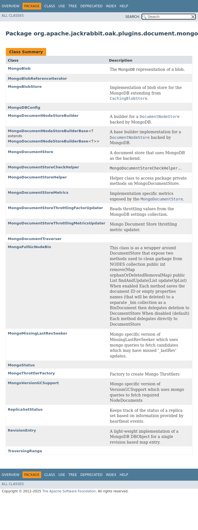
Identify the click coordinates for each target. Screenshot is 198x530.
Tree (72, 6)
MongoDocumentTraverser (34, 239)
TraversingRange (25, 451)
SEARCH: (132, 17)
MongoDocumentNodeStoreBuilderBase (48, 131)
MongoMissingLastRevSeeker (37, 333)
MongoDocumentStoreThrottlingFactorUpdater (55, 208)
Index (111, 6)
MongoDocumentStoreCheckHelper (43, 167)
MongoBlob (19, 68)
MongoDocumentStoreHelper (37, 177)
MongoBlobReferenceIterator (37, 78)
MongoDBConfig (24, 107)
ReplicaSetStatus (25, 409)
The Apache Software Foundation (69, 491)
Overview (10, 6)
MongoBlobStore (25, 86)
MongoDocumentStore (30, 152)
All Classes (13, 16)
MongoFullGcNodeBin (29, 247)
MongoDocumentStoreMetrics (38, 192)
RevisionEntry (22, 430)
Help (124, 6)
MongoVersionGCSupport (33, 383)
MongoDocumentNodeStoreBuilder (43, 115)
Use (61, 6)
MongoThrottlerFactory (31, 373)
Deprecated (91, 6)
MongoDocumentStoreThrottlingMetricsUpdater (56, 223)
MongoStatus (21, 365)
